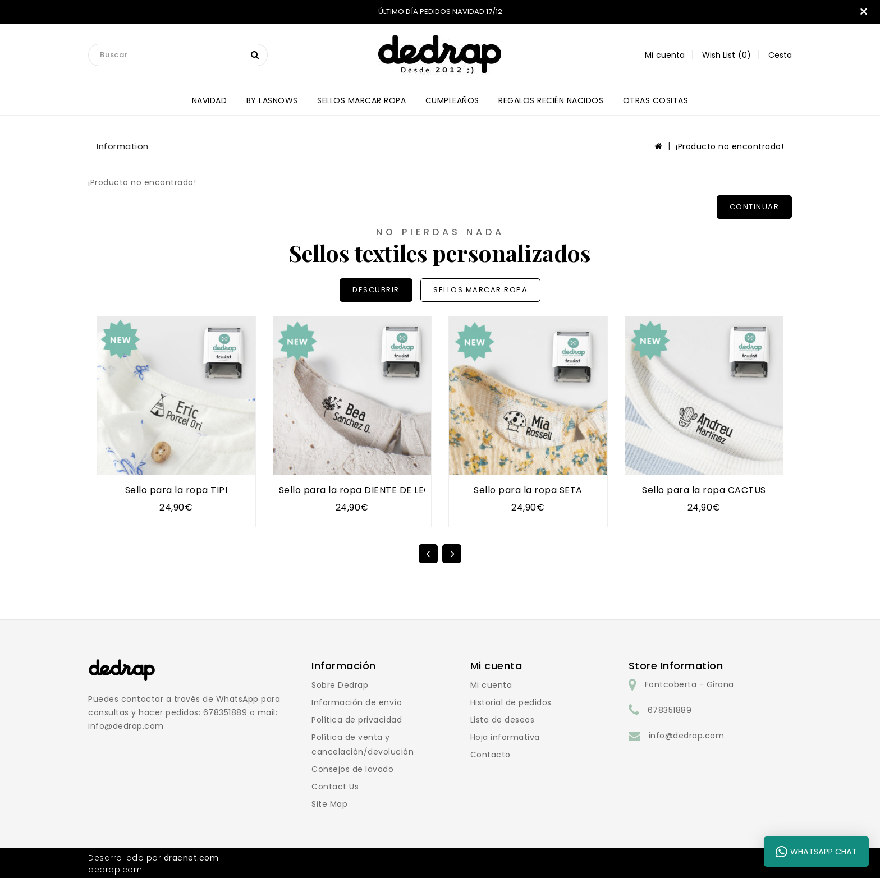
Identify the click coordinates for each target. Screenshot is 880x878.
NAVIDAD (209, 100)
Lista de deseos (502, 719)
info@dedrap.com (687, 735)
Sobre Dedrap (339, 685)
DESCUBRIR (376, 289)
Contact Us (335, 786)
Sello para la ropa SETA (528, 490)
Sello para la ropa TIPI (176, 490)
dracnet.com (191, 857)
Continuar (755, 206)
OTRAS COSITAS (656, 100)
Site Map (329, 804)
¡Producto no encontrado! (729, 146)
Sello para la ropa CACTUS (704, 490)
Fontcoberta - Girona (689, 684)
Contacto (490, 754)
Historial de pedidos (511, 702)
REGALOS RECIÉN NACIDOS (550, 100)
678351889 (670, 710)
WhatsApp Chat (816, 851)
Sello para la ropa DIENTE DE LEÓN (358, 490)
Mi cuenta (491, 685)
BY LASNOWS (272, 100)
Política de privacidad (356, 719)
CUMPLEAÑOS (452, 100)
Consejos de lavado (352, 769)
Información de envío (356, 702)
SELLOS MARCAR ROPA (361, 100)
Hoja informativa (505, 737)
